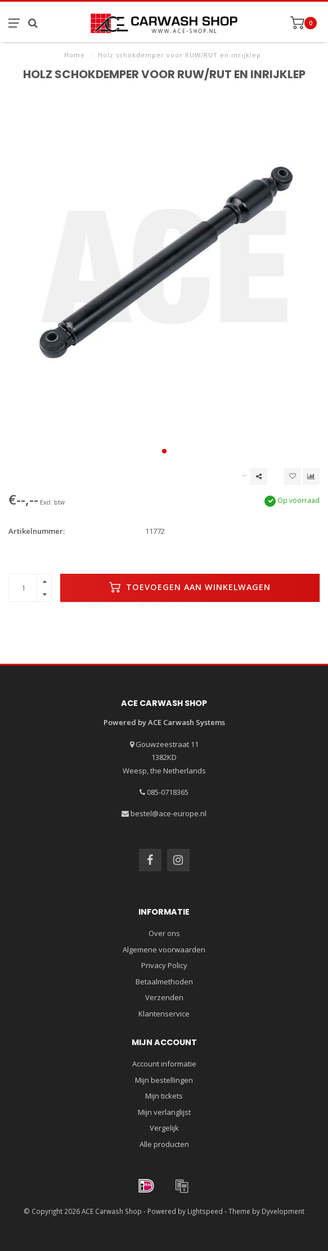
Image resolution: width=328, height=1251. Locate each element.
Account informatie (164, 1064)
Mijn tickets (164, 1096)
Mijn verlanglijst (164, 1112)
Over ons (164, 933)
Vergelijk (164, 1128)
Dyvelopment (283, 1211)
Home (74, 55)
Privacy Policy (164, 965)
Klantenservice (164, 1014)
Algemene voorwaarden (164, 949)
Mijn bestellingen (164, 1080)
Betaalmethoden (164, 981)
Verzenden (164, 997)
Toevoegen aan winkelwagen (190, 587)
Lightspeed (205, 1211)
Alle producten (164, 1144)
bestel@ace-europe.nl (168, 813)
